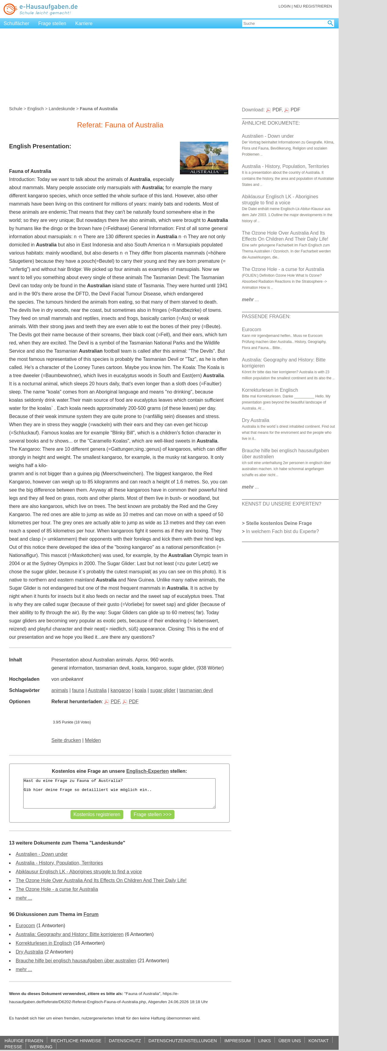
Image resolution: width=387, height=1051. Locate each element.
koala (140, 690)
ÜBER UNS (289, 1040)
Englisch (35, 108)
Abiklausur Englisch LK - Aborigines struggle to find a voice (79, 871)
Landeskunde (62, 108)
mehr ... (24, 898)
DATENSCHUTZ (125, 1040)
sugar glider (163, 690)
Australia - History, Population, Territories (59, 862)
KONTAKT (318, 1040)
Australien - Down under (42, 854)
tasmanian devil (196, 690)
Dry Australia (29, 951)
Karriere (84, 23)
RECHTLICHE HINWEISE (76, 1040)
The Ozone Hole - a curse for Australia (57, 889)
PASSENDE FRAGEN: (266, 316)
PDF (112, 701)
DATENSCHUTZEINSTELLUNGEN (182, 1040)
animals (59, 690)
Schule (15, 108)
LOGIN (284, 6)
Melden (93, 740)
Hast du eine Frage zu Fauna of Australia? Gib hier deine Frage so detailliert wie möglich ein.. (119, 793)
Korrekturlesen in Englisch (44, 943)
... (250, 299)
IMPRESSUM (237, 1040)
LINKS (264, 1040)
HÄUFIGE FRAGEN (24, 1040)
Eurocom (25, 925)
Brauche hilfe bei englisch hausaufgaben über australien (76, 960)
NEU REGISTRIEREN (313, 6)
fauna (78, 690)
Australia (97, 690)
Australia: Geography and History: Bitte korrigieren (70, 934)
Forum (91, 914)
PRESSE (13, 1046)
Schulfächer (16, 23)
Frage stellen (52, 23)
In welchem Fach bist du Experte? (282, 531)
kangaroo (121, 690)
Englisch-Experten (147, 771)
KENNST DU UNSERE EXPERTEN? (281, 503)
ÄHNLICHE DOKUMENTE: (271, 123)
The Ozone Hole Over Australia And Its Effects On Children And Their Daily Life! (101, 880)
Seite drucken (66, 740)
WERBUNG (41, 1046)
